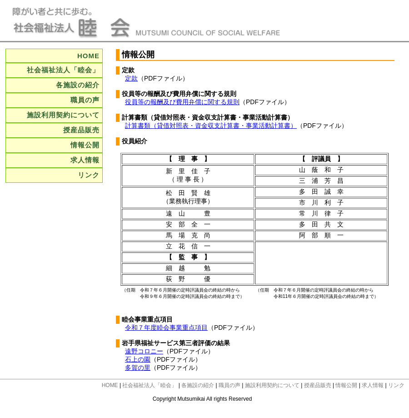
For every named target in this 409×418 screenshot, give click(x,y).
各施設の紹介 (78, 85)
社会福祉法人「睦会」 (63, 70)
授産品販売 (81, 130)
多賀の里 (137, 367)
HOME (88, 56)
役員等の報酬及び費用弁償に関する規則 (182, 102)
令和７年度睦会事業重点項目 (166, 327)
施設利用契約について (63, 115)
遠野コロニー (144, 351)
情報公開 (85, 145)
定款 (131, 78)
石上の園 (137, 359)
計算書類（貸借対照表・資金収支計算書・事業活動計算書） (211, 125)
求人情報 (85, 160)
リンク (89, 175)
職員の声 (85, 100)
